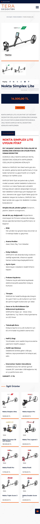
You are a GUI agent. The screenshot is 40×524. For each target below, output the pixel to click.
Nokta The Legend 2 (30, 439)
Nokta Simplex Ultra (10, 411)
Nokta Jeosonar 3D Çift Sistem (9, 440)
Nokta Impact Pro (29, 411)
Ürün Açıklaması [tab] (8, 133)
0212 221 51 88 (6, 1)
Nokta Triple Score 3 (10, 495)
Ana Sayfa (9, 17)
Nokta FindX (27, 467)
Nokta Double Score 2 (30, 496)
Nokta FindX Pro (8, 467)
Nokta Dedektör (17, 17)
